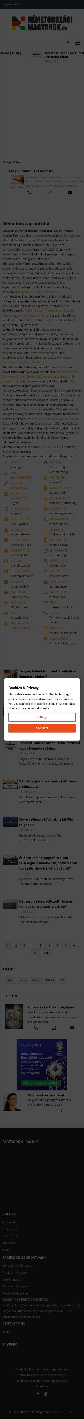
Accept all (42, 728)
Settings (42, 717)
